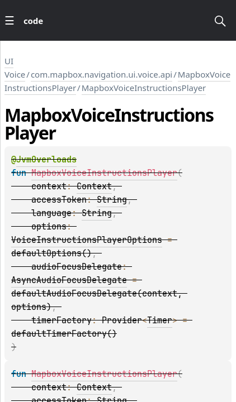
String (112, 199)
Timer (159, 320)
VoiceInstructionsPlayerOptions (86, 240)
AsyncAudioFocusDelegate (69, 280)
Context (94, 186)
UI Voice (14, 67)
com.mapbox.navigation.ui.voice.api (101, 74)
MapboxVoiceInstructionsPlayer (144, 87)
